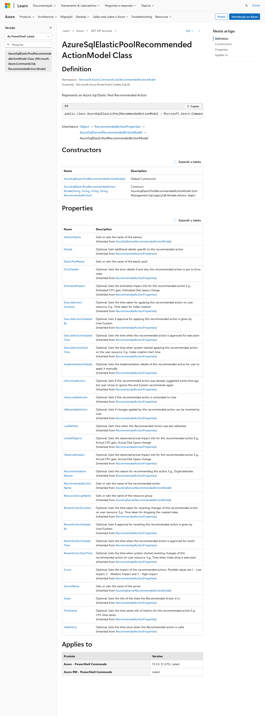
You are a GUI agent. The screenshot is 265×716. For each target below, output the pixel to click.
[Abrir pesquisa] (246, 5)
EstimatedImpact (74, 286)
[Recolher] (50, 27)
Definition (221, 39)
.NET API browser (101, 31)
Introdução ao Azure (245, 17)
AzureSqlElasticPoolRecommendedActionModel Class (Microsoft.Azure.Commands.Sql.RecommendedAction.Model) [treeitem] (29, 61)
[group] (132, 114)
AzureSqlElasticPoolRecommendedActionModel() (94, 179)
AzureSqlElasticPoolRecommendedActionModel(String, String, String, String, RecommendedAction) (90, 191)
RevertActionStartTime (78, 553)
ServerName (71, 586)
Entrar (256, 5)
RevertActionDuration (77, 508)
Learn (66, 31)
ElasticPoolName (74, 261)
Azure (80, 31)
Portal (221, 17)
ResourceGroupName (77, 496)
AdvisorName (72, 237)
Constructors (223, 44)
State (67, 598)
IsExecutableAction (76, 397)
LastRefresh (71, 426)
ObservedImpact (74, 455)
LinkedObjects (73, 438)
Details (68, 249)
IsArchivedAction (74, 381)
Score (67, 570)
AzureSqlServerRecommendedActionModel (111, 132)
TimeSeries (70, 610)
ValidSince (70, 627)
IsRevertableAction (75, 409)
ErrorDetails (71, 269)
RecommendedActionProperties (118, 126)
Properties (221, 49)
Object (84, 126)
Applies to (221, 55)
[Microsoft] (7, 5)
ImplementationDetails (78, 364)
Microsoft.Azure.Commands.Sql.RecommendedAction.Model (117, 79)
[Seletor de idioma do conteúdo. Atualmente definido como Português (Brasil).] (20, 709)
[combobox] (28, 36)
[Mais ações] (199, 31)
